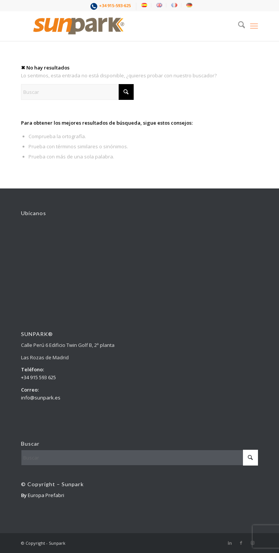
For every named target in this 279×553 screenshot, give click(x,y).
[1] (116, 26)
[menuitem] (111, 6)
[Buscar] (238, 26)
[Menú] (254, 26)
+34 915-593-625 (115, 5)
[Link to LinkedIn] (229, 542)
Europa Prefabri (46, 495)
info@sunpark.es (40, 397)
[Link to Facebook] (241, 542)
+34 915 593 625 (38, 377)
